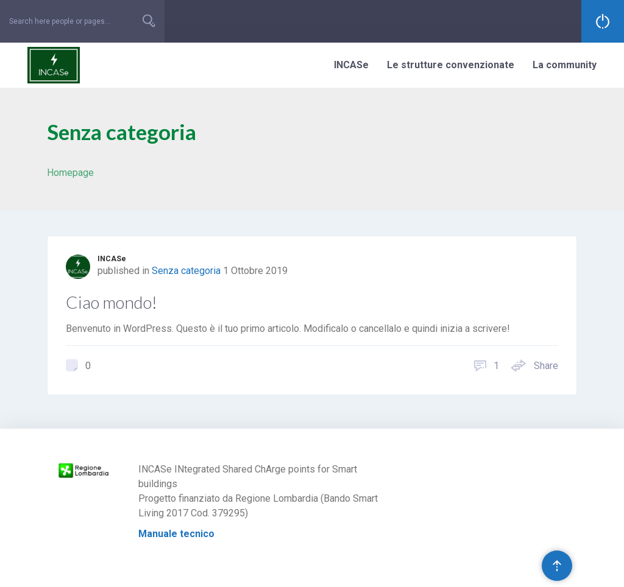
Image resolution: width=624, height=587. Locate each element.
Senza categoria (186, 270)
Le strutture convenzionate (450, 65)
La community (565, 65)
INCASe (351, 65)
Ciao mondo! (111, 302)
